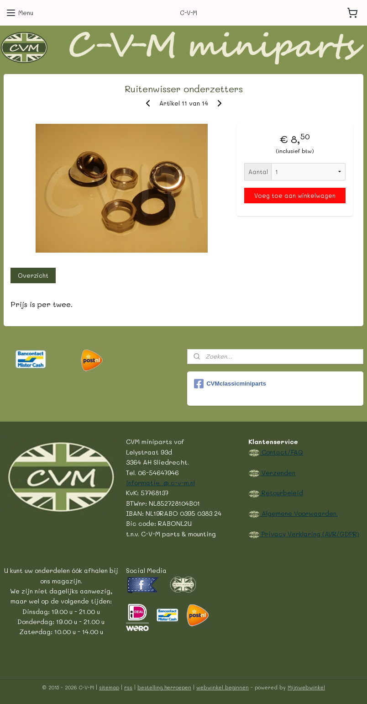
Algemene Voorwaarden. (299, 513)
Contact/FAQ (281, 452)
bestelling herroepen (164, 687)
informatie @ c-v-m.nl (160, 482)
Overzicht (33, 275)
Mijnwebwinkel (306, 687)
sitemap (109, 687)
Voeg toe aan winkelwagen (295, 195)
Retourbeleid (281, 492)
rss (128, 687)
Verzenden (277, 472)
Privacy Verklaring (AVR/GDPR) (309, 533)
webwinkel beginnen (222, 687)
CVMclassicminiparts (230, 383)
